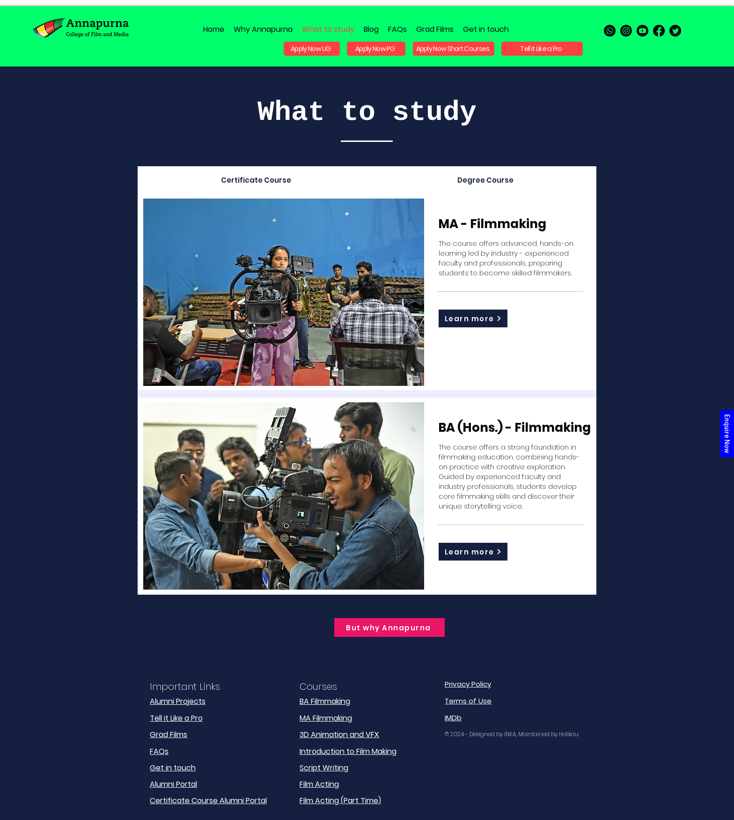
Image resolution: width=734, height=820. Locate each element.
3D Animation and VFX (339, 734)
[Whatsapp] (610, 31)
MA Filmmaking (326, 718)
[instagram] (626, 31)
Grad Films (168, 734)
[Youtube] (642, 31)
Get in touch (173, 767)
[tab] (256, 180)
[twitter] (675, 31)
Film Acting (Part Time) (340, 800)
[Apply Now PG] (376, 49)
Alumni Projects (178, 701)
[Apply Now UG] (312, 49)
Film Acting (319, 784)
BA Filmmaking (325, 701)
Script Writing (324, 767)
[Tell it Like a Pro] (542, 49)
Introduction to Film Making (348, 751)
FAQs (159, 751)
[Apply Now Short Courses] (453, 49)
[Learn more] (473, 318)
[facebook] (659, 31)
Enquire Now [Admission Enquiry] (727, 433)
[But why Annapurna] (389, 627)
